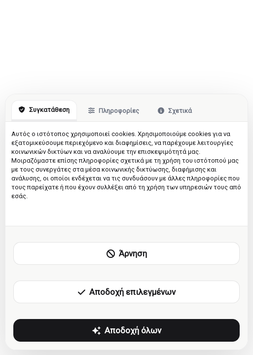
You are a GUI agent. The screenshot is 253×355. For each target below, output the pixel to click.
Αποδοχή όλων (126, 330)
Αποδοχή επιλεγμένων (127, 292)
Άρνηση (127, 253)
